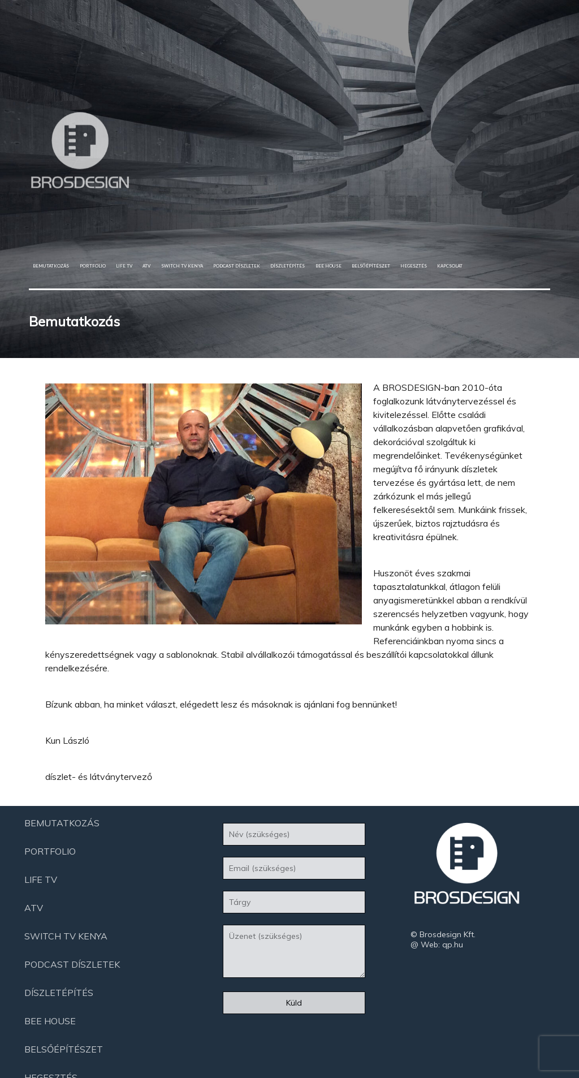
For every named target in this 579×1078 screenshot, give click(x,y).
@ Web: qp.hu (437, 944)
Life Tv (124, 266)
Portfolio (93, 266)
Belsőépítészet (371, 266)
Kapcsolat (450, 266)
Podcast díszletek (236, 266)
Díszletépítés (287, 266)
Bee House (329, 266)
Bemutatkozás (51, 266)
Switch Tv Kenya (182, 266)
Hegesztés (413, 266)
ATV (146, 266)
